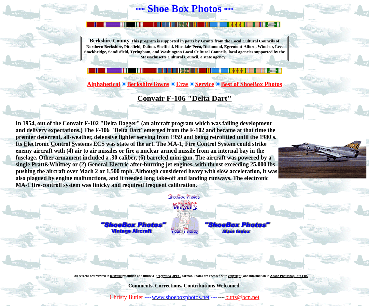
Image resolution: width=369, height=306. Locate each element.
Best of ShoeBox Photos (251, 84)
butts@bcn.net (242, 297)
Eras (182, 84)
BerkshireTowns (148, 84)
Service (204, 84)
